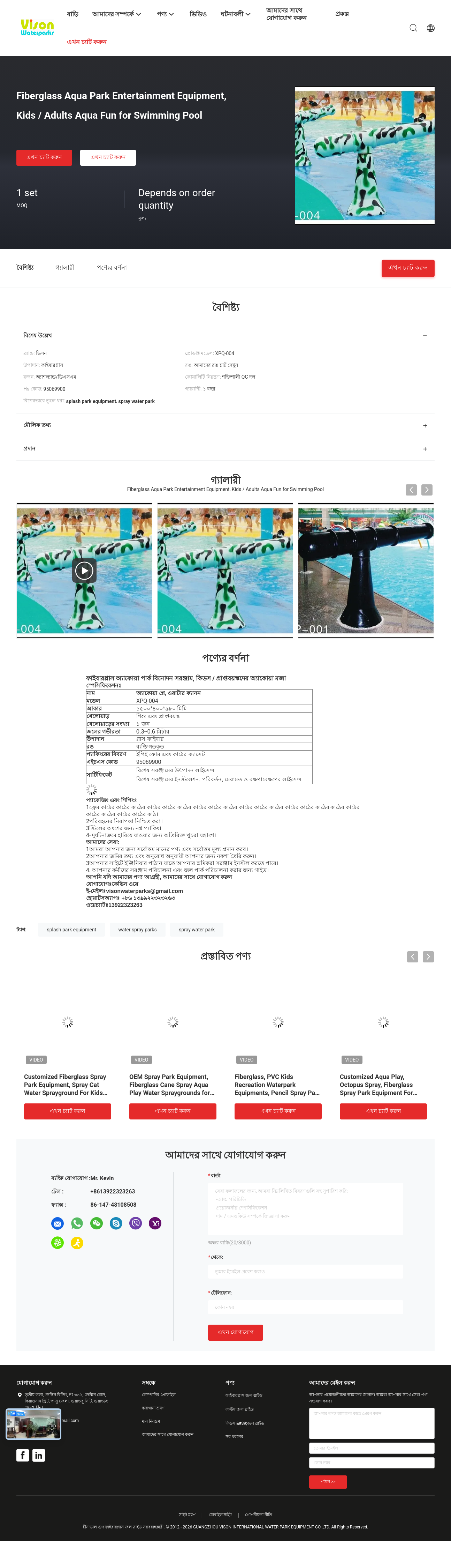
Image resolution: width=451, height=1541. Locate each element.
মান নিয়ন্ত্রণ (151, 1421)
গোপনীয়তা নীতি (258, 1514)
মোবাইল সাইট (220, 1514)
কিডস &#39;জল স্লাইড (245, 1423)
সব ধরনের (234, 1436)
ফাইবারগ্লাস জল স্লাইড (244, 1395)
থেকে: (217, 1257)
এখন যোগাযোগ (235, 1332)
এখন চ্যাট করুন (44, 157)
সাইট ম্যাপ (187, 1514)
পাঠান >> (328, 1481)
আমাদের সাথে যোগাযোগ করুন (167, 1434)
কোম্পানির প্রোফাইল (159, 1394)
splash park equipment (71, 929)
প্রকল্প (342, 13)
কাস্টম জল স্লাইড (240, 1409)
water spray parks (138, 929)
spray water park (197, 929)
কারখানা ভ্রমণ (153, 1408)
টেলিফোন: (221, 1293)
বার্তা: (216, 1175)
